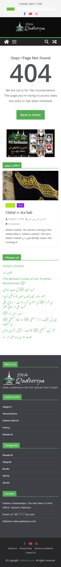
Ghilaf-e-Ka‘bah (19, 212)
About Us (12, 548)
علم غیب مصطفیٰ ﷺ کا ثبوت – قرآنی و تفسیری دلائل (29, 330)
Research (8, 434)
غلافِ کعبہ (7, 272)
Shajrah (7, 461)
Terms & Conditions (43, 548)
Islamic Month (11, 420)
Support (7, 406)
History (10, 205)
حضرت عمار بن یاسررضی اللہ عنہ (17, 337)
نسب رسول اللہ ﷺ (13, 313)
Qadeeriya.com (27, 560)
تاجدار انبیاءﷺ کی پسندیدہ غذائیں (18, 290)
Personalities (10, 413)
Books (6, 468)
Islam (20, 205)
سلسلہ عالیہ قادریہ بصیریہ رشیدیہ (37, 219)
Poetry (6, 427)
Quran (6, 482)
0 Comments (13, 224)
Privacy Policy (26, 548)
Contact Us (31, 552)
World (6, 475)
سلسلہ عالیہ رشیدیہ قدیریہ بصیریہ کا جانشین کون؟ (24, 296)
